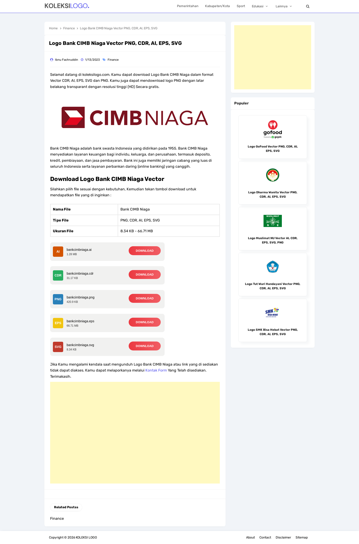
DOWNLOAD (145, 250)
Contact (265, 537)
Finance (113, 59)
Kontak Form (156, 370)
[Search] (308, 6)
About (250, 537)
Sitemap (302, 537)
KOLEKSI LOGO (86, 537)
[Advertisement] (135, 433)
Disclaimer (283, 537)
